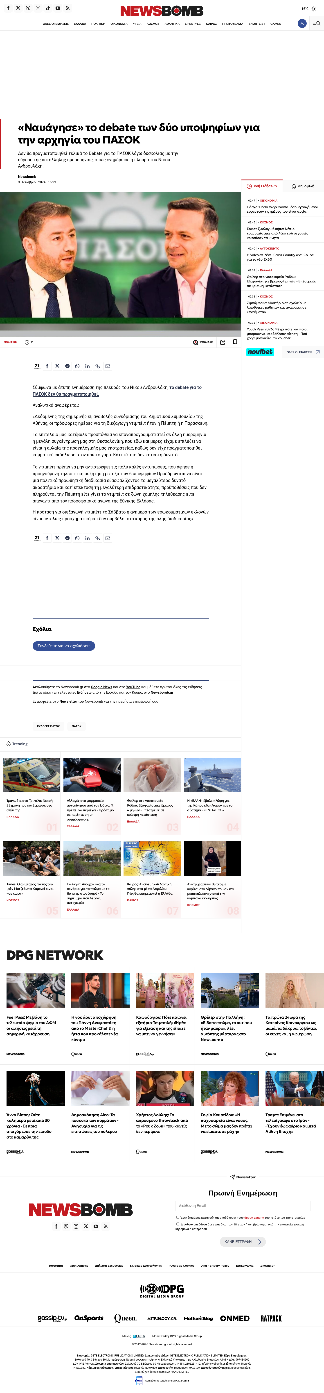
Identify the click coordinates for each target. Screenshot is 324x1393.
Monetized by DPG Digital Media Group (177, 1336)
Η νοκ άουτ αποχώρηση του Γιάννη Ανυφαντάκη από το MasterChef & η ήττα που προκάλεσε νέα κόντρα (94, 1028)
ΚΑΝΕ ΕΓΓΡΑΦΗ (243, 1242)
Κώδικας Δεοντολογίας (146, 1265)
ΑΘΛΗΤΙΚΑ (172, 23)
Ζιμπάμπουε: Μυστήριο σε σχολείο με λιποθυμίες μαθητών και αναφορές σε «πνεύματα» (276, 307)
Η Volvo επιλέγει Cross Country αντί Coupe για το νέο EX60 (280, 257)
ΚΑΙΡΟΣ (211, 23)
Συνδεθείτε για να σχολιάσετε (63, 645)
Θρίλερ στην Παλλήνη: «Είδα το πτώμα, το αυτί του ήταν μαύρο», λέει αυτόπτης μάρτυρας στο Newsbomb (226, 1028)
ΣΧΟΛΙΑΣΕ (203, 342)
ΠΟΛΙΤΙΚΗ (98, 23)
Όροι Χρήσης (79, 1265)
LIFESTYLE (193, 23)
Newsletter (68, 701)
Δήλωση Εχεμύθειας (109, 1265)
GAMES (275, 23)
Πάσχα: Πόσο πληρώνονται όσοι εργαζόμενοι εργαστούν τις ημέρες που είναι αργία (282, 209)
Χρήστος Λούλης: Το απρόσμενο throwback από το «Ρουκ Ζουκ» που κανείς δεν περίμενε (162, 1123)
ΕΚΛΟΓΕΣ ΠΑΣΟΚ (48, 726)
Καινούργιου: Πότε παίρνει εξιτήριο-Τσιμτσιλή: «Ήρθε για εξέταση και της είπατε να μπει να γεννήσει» (161, 1025)
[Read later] (235, 342)
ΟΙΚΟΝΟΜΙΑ (119, 23)
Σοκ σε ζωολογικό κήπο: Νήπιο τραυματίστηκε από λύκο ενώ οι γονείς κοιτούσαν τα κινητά (277, 233)
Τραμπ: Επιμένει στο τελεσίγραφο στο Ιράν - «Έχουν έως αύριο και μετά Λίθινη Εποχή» (291, 1123)
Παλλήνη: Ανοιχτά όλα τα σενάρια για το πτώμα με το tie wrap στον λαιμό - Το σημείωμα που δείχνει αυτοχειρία (88, 893)
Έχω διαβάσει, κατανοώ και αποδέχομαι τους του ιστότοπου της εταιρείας (243, 1217)
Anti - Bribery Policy (215, 1265)
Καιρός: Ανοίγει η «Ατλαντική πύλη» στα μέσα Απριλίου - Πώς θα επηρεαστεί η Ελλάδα (150, 888)
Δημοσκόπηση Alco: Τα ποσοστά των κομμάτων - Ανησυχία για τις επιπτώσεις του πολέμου (95, 1123)
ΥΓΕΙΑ (137, 23)
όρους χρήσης (254, 1217)
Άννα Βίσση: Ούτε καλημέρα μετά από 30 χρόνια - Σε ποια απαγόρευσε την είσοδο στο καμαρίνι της (29, 1126)
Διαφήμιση (267, 1265)
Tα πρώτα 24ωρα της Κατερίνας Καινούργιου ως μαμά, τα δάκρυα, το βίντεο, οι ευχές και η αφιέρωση (291, 1025)
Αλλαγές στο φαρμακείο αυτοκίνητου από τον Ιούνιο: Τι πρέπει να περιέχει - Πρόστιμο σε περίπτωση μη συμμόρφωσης (90, 809)
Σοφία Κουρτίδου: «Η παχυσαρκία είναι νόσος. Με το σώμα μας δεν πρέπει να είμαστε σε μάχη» (226, 1123)
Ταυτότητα (56, 1265)
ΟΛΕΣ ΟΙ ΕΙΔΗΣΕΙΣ (56, 23)
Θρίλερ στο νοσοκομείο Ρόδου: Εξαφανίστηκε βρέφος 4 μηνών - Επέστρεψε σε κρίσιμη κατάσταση (150, 807)
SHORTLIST (257, 23)
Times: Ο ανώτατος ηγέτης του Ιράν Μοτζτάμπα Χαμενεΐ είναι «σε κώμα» (30, 888)
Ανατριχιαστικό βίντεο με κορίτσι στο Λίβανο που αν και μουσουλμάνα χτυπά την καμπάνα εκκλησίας (210, 891)
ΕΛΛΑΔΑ (80, 23)
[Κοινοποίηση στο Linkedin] (87, 366)
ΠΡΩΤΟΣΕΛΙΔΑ (232, 23)
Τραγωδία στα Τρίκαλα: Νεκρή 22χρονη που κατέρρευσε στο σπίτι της (29, 805)
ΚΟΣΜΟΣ (153, 23)
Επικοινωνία (245, 1265)
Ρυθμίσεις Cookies (181, 1265)
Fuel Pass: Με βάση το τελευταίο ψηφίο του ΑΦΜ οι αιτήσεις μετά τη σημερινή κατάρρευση (31, 1025)
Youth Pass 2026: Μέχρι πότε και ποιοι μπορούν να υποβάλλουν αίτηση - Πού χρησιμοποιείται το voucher (277, 333)
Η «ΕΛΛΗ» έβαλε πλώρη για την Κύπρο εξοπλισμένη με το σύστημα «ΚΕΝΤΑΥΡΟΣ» (209, 805)
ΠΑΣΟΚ (76, 726)
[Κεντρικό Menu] (316, 23)
